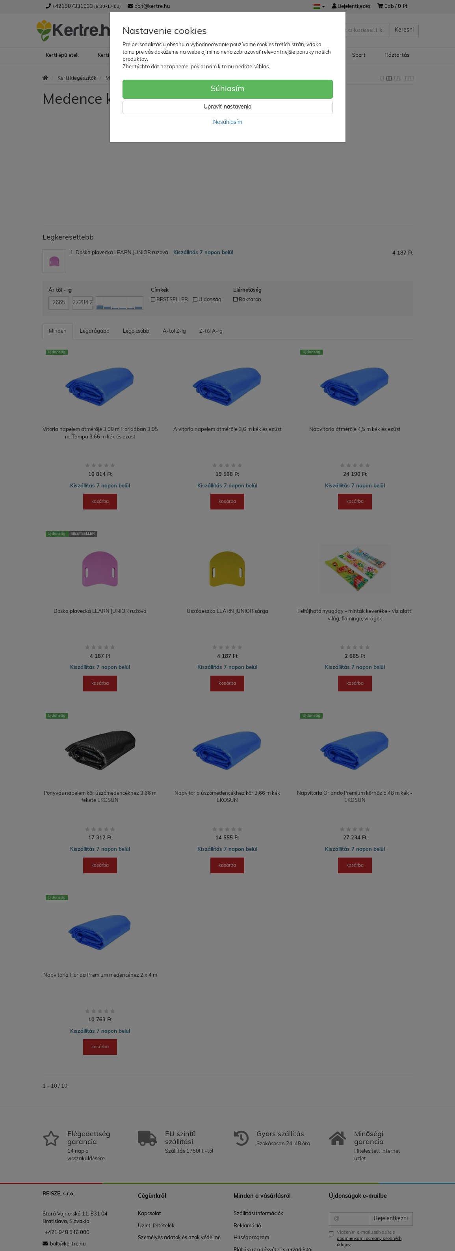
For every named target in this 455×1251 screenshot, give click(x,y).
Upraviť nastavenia (227, 107)
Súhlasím (228, 89)
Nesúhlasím (227, 122)
